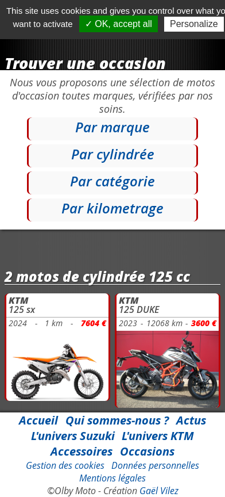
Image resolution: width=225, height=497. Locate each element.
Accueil (38, 420)
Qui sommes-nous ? (117, 420)
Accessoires (82, 451)
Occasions (147, 451)
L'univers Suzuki (73, 436)
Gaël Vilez (159, 490)
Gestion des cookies (65, 465)
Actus (191, 420)
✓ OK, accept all (118, 24)
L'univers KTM (158, 436)
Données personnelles (155, 465)
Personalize (194, 24)
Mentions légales (112, 478)
